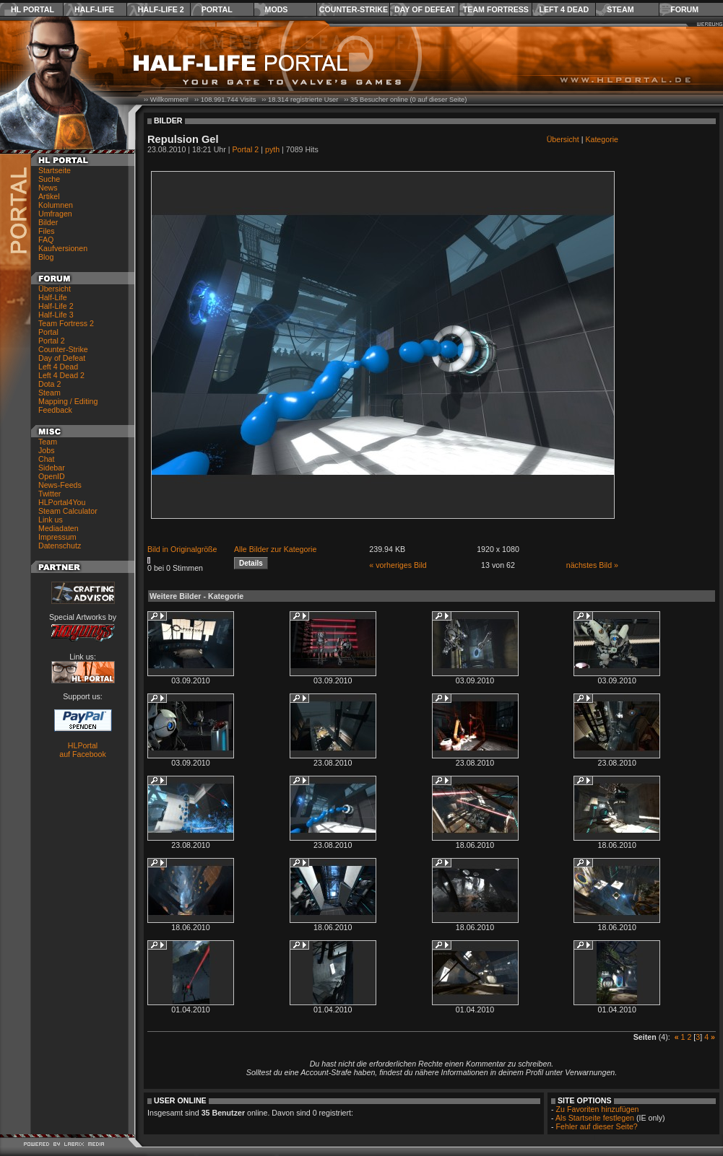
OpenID (51, 476)
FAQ (45, 239)
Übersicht (54, 288)
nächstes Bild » (592, 565)
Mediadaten (58, 528)
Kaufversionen (62, 248)
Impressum (57, 537)
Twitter (49, 493)
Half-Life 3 (56, 314)
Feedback (55, 410)
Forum (684, 9)
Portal (217, 9)
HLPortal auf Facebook (82, 749)
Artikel (49, 196)
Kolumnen (55, 205)
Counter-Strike (353, 9)
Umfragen (55, 213)
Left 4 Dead (564, 9)
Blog (45, 257)
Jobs (46, 450)
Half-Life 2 (161, 9)
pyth (272, 149)
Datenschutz (59, 545)
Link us (50, 519)
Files (46, 231)
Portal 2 (51, 340)
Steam (620, 9)
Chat (46, 459)
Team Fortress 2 (66, 323)
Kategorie (601, 139)
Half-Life (94, 9)
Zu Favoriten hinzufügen (597, 1109)
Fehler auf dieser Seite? (597, 1126)
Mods (276, 9)
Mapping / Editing (68, 401)
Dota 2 (49, 384)
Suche (49, 179)
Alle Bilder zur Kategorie (275, 549)
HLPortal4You (61, 502)
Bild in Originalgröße (182, 549)
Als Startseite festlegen (594, 1117)
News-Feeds (60, 485)
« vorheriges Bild (397, 565)
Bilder (48, 222)
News (48, 187)
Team (47, 441)
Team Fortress (496, 9)
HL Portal (32, 9)
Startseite (54, 170)
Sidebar (51, 467)
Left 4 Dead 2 (61, 375)
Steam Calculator (68, 511)
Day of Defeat (424, 9)
